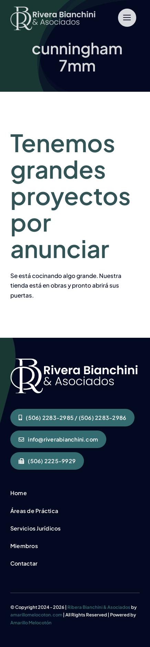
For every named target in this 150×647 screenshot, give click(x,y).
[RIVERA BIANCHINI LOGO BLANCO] (53, 9)
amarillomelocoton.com (36, 614)
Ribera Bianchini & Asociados (98, 607)
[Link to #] (127, 18)
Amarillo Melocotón (31, 622)
